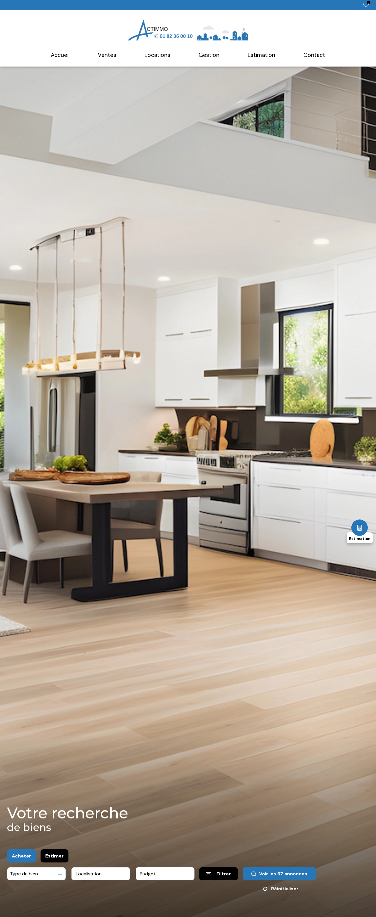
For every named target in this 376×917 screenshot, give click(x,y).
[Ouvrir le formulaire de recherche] (218, 873)
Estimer (54, 856)
